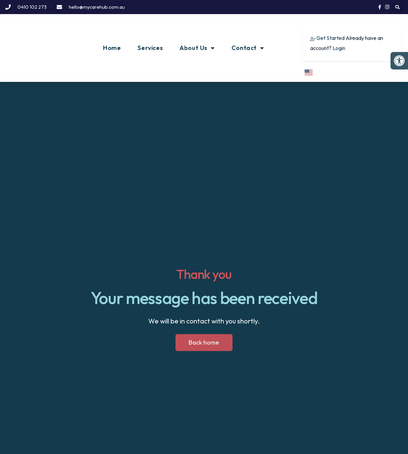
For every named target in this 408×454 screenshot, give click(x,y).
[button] (397, 7)
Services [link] (150, 48)
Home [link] (112, 48)
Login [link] (339, 48)
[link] (399, 60)
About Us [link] (197, 48)
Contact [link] (248, 48)
